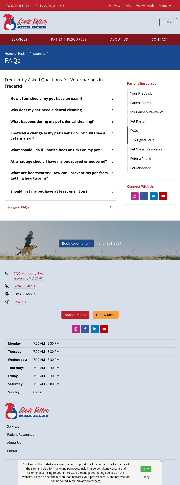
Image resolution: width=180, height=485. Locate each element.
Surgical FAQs (144, 140)
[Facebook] (144, 196)
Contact (160, 39)
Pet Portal (114, 5)
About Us (119, 39)
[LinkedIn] (154, 196)
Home (9, 53)
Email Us (19, 302)
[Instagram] (135, 196)
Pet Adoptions (140, 168)
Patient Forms (140, 103)
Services (19, 39)
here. (98, 481)
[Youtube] (163, 196)
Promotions (166, 5)
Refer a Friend (140, 158)
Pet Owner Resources (146, 149)
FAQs (134, 130)
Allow (146, 469)
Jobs (128, 5)
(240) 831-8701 (109, 243)
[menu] (168, 22)
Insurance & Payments (147, 112)
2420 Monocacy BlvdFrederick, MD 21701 (28, 276)
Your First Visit (141, 93)
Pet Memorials (144, 5)
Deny (146, 477)
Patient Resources (69, 39)
